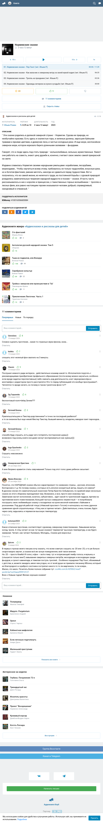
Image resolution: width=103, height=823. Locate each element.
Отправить (93, 328)
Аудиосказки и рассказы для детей (18, 116)
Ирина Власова (15, 479)
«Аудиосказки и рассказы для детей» (46, 226)
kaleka (11, 351)
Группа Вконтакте (51, 749)
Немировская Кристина (19, 463)
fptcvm (11, 542)
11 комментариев (51, 99)
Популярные (7, 317)
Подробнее (22, 819)
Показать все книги (50, 660)
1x (94, 60)
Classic (11, 367)
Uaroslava (12, 336)
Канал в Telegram (51, 756)
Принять (94, 818)
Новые (18, 317)
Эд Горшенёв (14, 395)
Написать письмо (51, 789)
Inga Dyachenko (15, 447)
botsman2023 (14, 521)
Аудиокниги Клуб (52, 798)
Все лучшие (51, 736)
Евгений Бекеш (15, 410)
